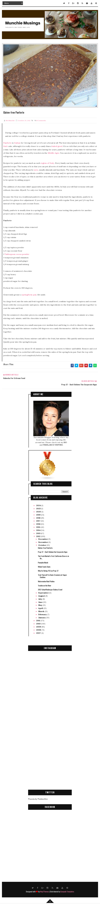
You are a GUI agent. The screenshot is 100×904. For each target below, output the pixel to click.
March (41, 610)
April (41, 607)
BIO (65, 441)
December (43, 538)
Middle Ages (53, 153)
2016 (38, 523)
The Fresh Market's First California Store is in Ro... (53, 556)
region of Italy (47, 163)
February (42, 613)
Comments (41, 120)
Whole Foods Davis (44, 565)
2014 (38, 529)
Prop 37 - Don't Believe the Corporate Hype (52, 551)
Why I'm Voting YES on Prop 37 (48, 569)
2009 (39, 626)
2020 (38, 511)
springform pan (29, 295)
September (43, 592)
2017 (38, 520)
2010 (38, 623)
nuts (36, 170)
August (41, 595)
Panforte (7, 143)
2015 (38, 526)
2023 (38, 508)
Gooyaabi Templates (67, 890)
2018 (38, 517)
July (40, 598)
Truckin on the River (44, 584)
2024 (38, 504)
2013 (38, 532)
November (43, 541)
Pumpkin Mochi (43, 561)
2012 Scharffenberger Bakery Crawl (50, 588)
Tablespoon (10, 254)
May (40, 604)
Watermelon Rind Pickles (46, 580)
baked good (57, 146)
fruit (5, 146)
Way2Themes (44, 890)
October (42, 544)
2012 (38, 535)
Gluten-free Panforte (45, 546)
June (40, 601)
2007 (38, 632)
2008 (38, 629)
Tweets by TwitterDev (38, 798)
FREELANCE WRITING (53, 444)
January (42, 616)
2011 (38, 619)
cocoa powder (22, 254)
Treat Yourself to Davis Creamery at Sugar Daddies (52, 575)
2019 (38, 514)
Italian (17, 143)
